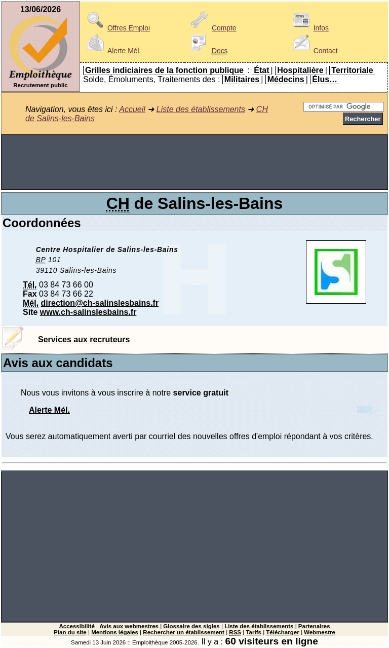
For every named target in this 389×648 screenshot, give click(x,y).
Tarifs (253, 632)
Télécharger (282, 632)
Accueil (132, 109)
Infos (309, 28)
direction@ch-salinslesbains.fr (100, 303)
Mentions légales (114, 632)
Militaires (241, 79)
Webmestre (319, 632)
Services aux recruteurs (84, 339)
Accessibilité (76, 626)
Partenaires (314, 626)
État (261, 70)
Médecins (285, 79)
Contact (313, 51)
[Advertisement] (194, 162)
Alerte (112, 51)
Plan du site (70, 632)
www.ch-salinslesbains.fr (88, 312)
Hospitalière (300, 70)
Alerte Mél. (49, 410)
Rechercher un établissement (183, 632)
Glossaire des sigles (191, 626)
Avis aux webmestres (129, 626)
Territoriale (352, 70)
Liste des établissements (201, 109)
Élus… (324, 79)
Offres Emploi (116, 28)
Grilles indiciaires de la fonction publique (164, 70)
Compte (212, 28)
